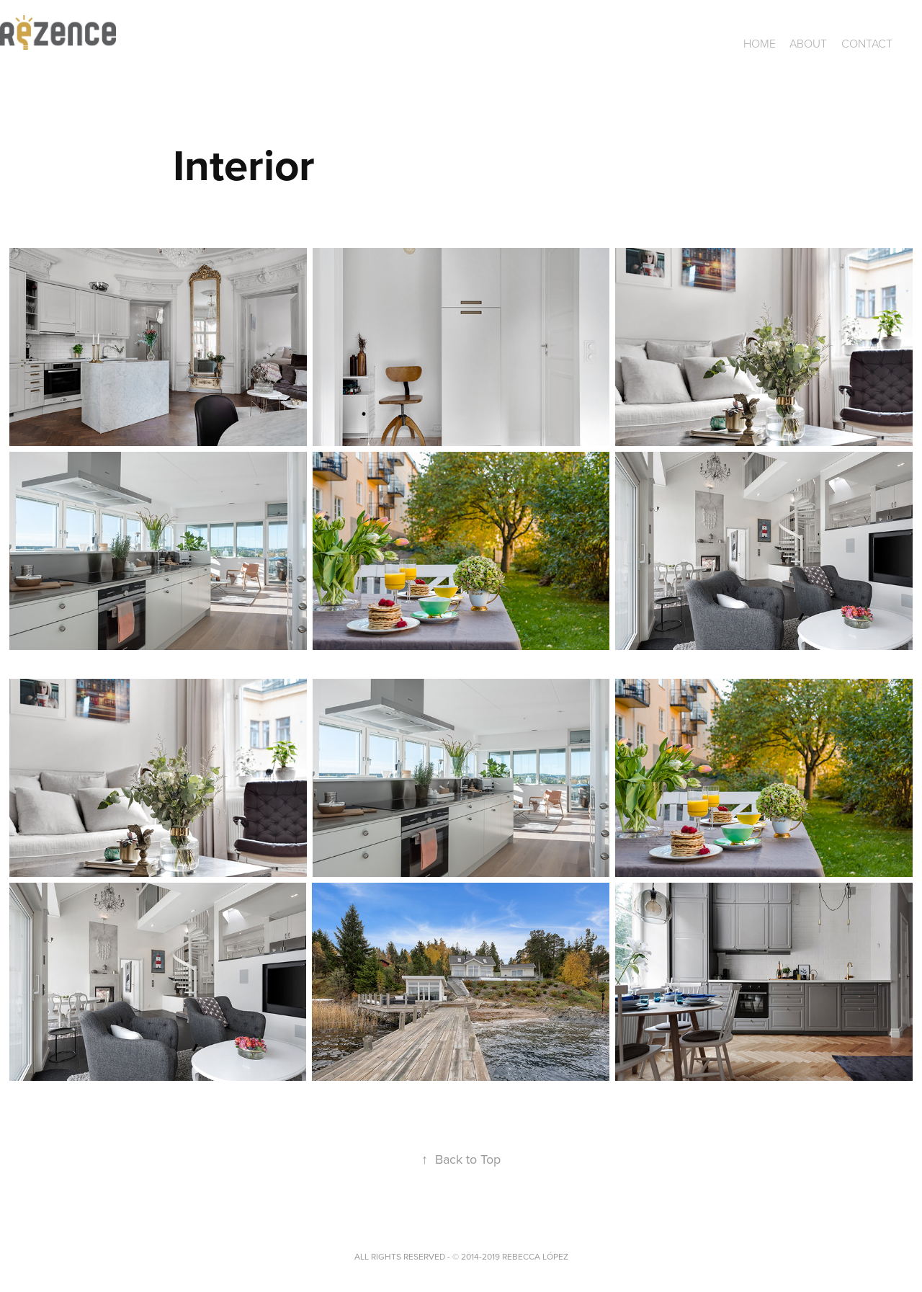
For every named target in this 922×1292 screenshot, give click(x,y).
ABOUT (808, 43)
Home (759, 43)
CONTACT (866, 43)
